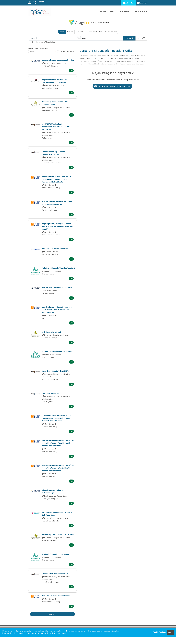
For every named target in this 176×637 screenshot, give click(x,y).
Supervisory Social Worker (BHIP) (55, 371)
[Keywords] (52, 38)
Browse (70, 32)
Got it (170, 632)
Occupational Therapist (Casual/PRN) (57, 351)
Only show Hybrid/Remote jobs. (44, 42)
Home (103, 11)
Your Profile (125, 11)
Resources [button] (141, 11)
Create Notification (67, 51)
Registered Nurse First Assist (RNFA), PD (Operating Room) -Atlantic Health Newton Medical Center (58, 468)
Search (61, 32)
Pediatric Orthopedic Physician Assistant (58, 268)
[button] (141, 38)
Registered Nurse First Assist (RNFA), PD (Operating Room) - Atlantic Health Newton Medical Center (58, 443)
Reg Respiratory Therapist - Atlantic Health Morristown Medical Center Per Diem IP (57, 226)
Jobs (111, 11)
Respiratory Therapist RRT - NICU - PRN (58, 534)
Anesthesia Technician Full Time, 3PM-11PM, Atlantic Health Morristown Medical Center (57, 310)
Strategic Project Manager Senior (55, 554)
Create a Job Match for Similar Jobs (112, 86)
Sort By (32, 51)
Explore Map (81, 32)
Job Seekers (128, 2)
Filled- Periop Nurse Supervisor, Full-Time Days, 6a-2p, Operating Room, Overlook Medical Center (56, 418)
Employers (142, 2)
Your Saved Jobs (111, 32)
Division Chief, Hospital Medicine (55, 248)
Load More (52, 614)
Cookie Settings (159, 632)
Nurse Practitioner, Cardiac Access (56, 596)
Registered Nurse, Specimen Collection (58, 60)
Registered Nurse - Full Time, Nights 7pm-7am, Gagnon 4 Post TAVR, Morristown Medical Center (56, 179)
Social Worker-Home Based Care (55, 573)
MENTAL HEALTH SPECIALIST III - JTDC (57, 287)
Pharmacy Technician (50, 393)
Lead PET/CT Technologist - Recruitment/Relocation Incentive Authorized (56, 126)
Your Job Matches (95, 32)
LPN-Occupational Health (52, 332)
